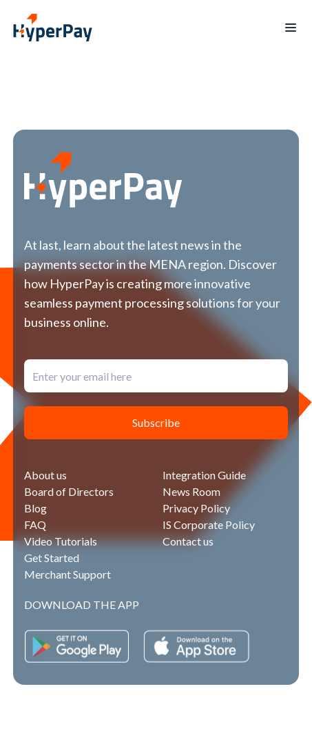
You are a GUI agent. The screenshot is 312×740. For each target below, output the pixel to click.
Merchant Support (67, 574)
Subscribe (156, 422)
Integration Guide (204, 474)
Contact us (188, 541)
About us (45, 474)
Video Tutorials (60, 541)
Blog (35, 507)
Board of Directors (69, 491)
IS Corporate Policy (209, 524)
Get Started (51, 557)
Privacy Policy (196, 507)
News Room (191, 491)
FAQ (35, 524)
